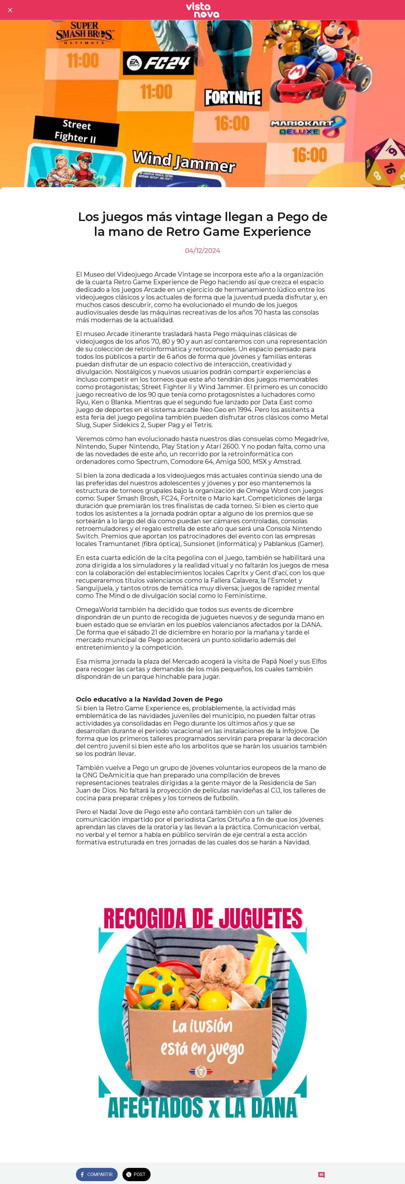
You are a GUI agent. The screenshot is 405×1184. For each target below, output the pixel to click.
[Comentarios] (321, 1175)
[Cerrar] (10, 10)
